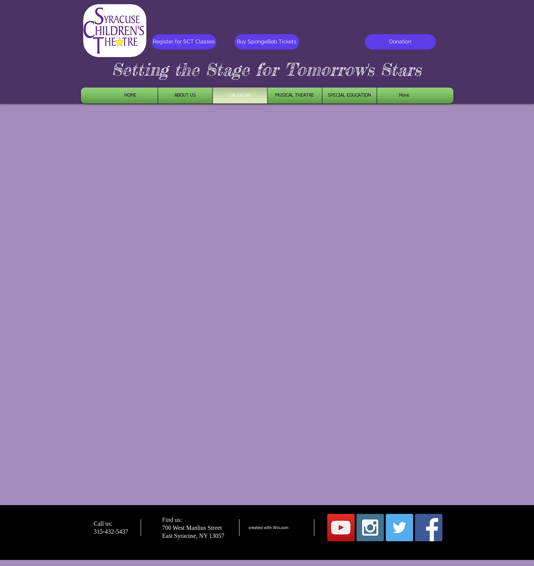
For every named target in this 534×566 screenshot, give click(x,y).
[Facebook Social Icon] (428, 527)
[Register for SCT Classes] (184, 41)
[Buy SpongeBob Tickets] (267, 41)
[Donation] (400, 41)
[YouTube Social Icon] (341, 527)
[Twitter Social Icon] (399, 527)
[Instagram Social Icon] (370, 527)
